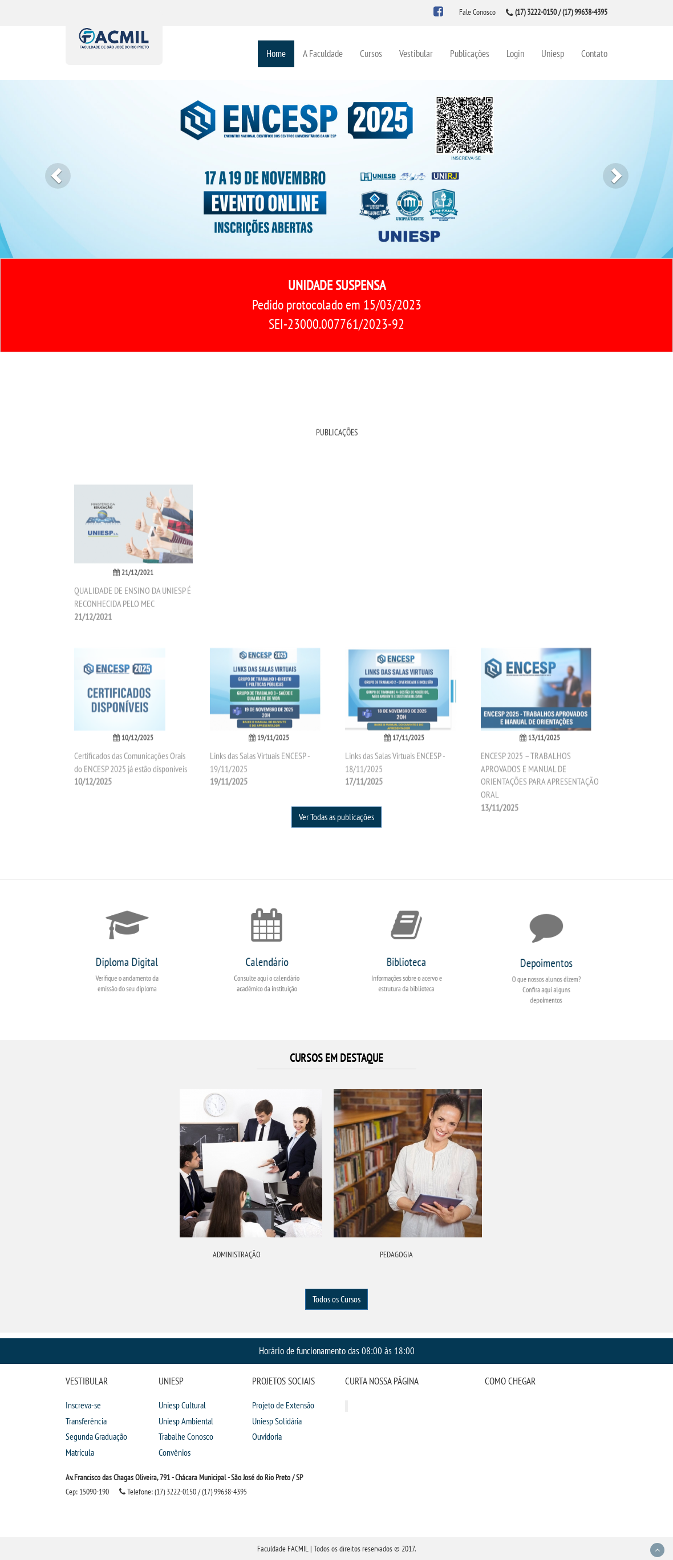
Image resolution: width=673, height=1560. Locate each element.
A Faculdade (323, 53)
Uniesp (552, 53)
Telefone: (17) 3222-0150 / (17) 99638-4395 (183, 1491)
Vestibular (416, 53)
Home (276, 53)
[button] (50, 169)
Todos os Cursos (336, 1299)
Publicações (469, 53)
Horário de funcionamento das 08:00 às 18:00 (337, 1350)
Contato (594, 53)
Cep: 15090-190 (87, 1491)
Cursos (371, 53)
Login (515, 53)
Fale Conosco (477, 12)
